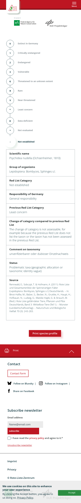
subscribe (14, 431)
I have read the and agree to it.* (37, 438)
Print (11, 350)
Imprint (12, 461)
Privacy (11, 469)
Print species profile (45, 333)
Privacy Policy (25, 497)
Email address (15, 417)
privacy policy (36, 438)
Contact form (18, 373)
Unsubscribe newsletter (20, 445)
